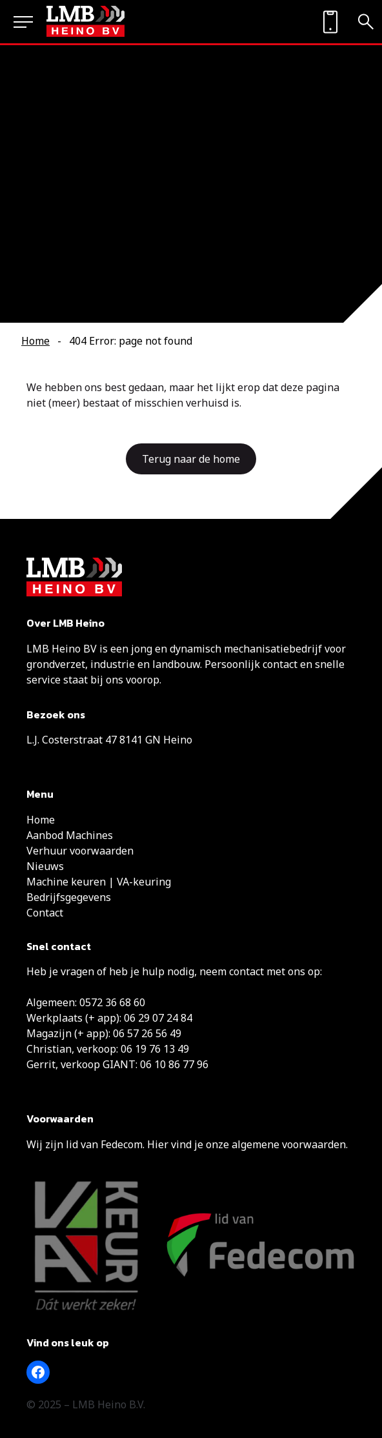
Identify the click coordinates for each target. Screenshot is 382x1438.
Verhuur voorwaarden (80, 851)
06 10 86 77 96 (174, 1064)
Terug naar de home (191, 459)
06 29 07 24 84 (158, 1018)
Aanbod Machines (69, 835)
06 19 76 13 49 (155, 1049)
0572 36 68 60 (112, 1002)
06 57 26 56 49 (147, 1033)
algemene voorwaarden (289, 1144)
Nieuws (45, 866)
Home (35, 341)
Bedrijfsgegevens (68, 897)
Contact (44, 913)
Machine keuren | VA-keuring (98, 882)
